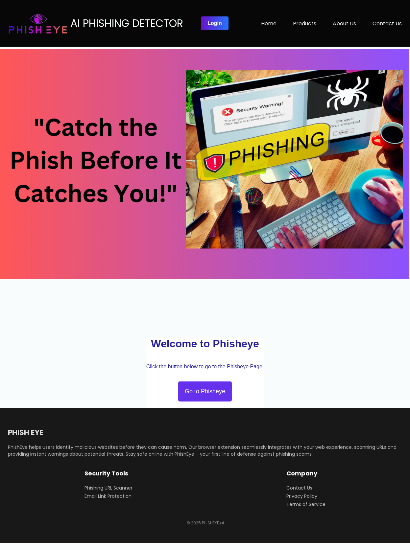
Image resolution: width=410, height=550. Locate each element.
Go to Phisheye (205, 391)
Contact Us (299, 488)
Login (214, 23)
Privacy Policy (301, 496)
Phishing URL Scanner (108, 488)
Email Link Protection (108, 496)
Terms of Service (306, 504)
